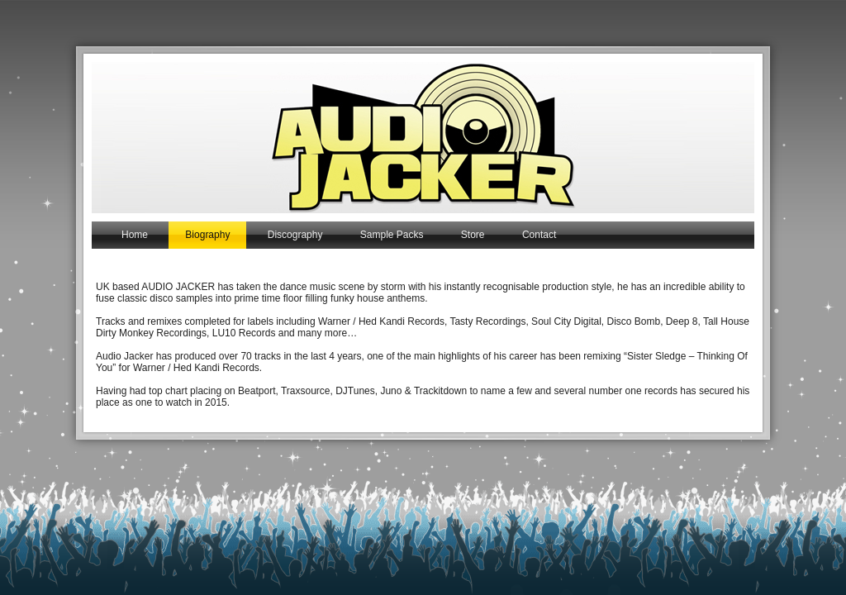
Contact (539, 234)
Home (134, 234)
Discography (295, 234)
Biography (207, 234)
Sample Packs (392, 234)
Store (473, 234)
